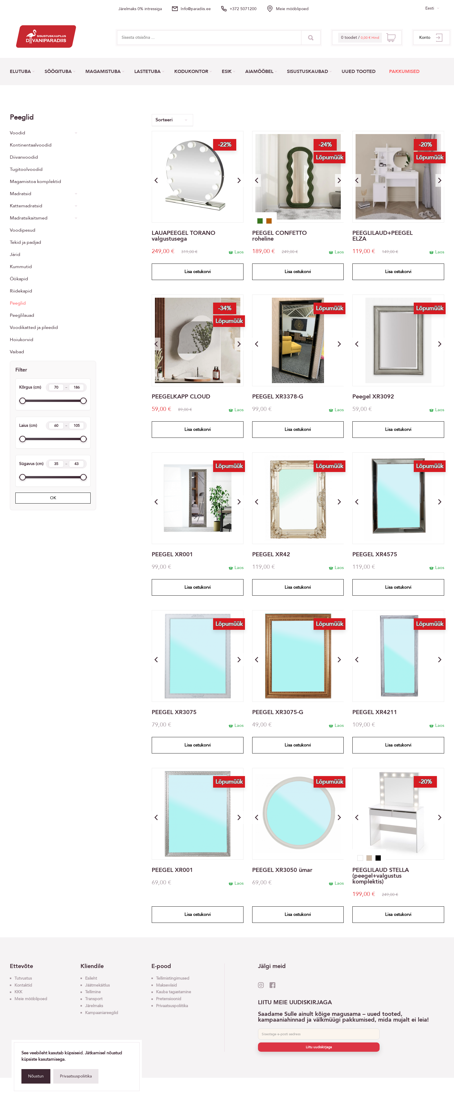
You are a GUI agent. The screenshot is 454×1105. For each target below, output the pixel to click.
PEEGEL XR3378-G (277, 397)
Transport (93, 999)
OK (53, 498)
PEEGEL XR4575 (374, 554)
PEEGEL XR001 (172, 554)
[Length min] (56, 463)
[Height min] (56, 387)
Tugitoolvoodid (26, 169)
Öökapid (19, 279)
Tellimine (93, 992)
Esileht (91, 978)
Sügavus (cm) (53, 464)
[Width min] (56, 425)
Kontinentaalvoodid (31, 145)
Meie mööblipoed (292, 9)
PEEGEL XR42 (271, 554)
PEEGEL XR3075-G (277, 712)
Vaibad (17, 352)
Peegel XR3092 (373, 397)
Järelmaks (94, 1006)
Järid (15, 254)
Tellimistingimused (172, 978)
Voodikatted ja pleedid (34, 327)
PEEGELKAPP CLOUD (181, 397)
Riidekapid (21, 291)
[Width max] (76, 425)
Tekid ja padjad (25, 242)
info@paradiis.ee (196, 9)
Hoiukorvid (21, 339)
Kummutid (21, 267)
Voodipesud (22, 230)
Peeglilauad (22, 315)
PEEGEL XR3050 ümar (282, 870)
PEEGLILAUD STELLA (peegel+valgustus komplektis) (380, 876)
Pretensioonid (168, 999)
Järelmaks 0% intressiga (140, 9)
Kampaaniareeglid (101, 1013)
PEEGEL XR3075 (174, 712)
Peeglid (18, 303)
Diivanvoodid (24, 157)
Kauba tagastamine (173, 992)
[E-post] (319, 1034)
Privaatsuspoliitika (76, 1076)
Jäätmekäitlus (97, 985)
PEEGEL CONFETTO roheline (279, 236)
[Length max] (76, 463)
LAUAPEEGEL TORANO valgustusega (183, 236)
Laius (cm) (53, 425)
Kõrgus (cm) (53, 387)
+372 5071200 (243, 9)
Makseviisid (166, 985)
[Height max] (76, 387)
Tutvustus (23, 978)
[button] (239, 180)
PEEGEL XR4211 (374, 712)
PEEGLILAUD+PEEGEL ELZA (382, 236)
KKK (18, 992)
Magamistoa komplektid (35, 181)
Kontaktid (23, 985)
